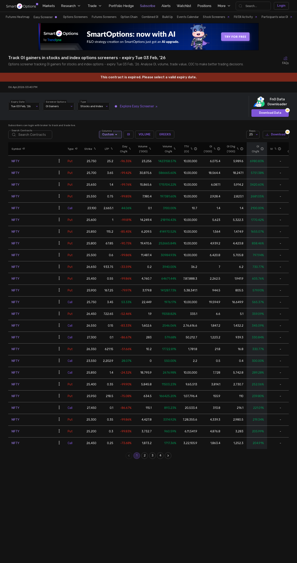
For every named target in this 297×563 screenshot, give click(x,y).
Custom (110, 134)
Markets (48, 6)
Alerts (166, 6)
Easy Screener (45, 17)
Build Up (167, 17)
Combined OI (150, 17)
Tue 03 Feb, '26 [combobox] (21, 106)
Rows (252, 130)
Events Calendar (188, 17)
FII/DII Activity (245, 17)
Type (83, 101)
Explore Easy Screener (136, 106)
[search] (30, 135)
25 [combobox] (251, 134)
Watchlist (184, 6)
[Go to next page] (168, 455)
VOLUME (144, 134)
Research (71, 6)
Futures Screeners (104, 17)
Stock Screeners (216, 17)
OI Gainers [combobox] (52, 106)
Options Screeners (75, 17)
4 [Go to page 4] (160, 456)
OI (128, 134)
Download (276, 134)
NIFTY (15, 161)
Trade (95, 6)
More (224, 6)
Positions (204, 6)
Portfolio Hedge (121, 6)
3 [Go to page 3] (152, 456)
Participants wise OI (277, 17)
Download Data (270, 113)
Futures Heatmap (17, 17)
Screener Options (56, 101)
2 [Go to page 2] (144, 456)
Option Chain (129, 17)
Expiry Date (18, 101)
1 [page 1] (137, 456)
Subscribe (147, 6)
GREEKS (165, 134)
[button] (23, 148)
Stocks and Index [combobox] (91, 106)
